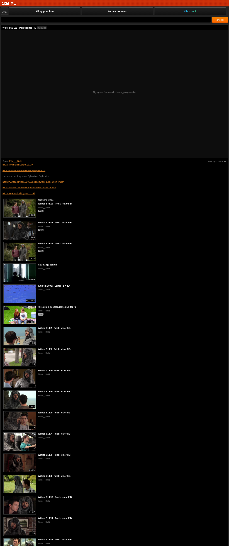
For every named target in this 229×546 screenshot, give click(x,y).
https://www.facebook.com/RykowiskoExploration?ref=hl (29, 187)
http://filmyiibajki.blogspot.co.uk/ (18, 165)
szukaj (220, 19)
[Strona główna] (9, 3)
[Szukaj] (106, 20)
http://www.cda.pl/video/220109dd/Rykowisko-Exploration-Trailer (33, 182)
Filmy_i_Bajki (15, 161)
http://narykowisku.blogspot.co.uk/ (19, 193)
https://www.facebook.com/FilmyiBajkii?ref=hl (24, 170)
